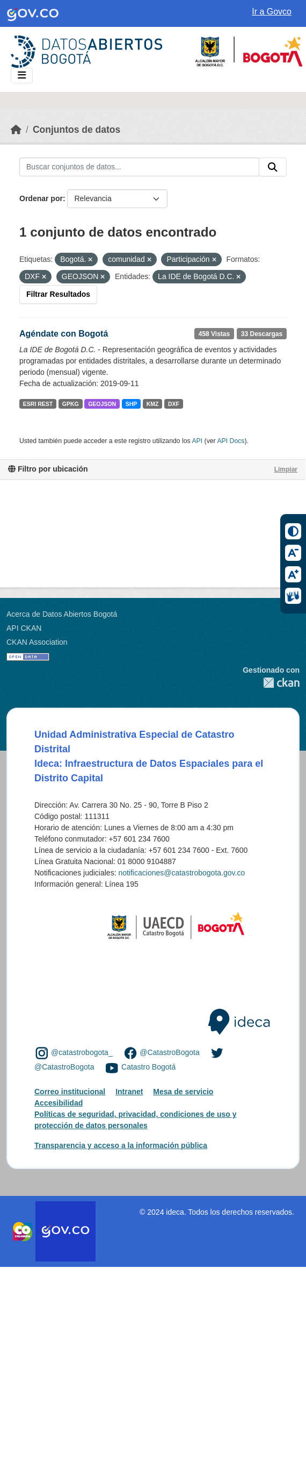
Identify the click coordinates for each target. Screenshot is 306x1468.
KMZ (153, 404)
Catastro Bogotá (148, 1067)
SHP (131, 404)
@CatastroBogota (170, 1052)
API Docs (230, 441)
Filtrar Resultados (58, 294)
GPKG (70, 404)
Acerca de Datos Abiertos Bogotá (61, 614)
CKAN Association (37, 642)
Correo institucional (69, 1091)
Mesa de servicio (183, 1091)
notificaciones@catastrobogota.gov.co (181, 872)
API (197, 441)
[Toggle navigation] (22, 75)
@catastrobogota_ (82, 1052)
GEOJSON (102, 404)
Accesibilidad (58, 1103)
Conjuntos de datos (76, 129)
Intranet (129, 1091)
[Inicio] (16, 129)
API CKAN (23, 628)
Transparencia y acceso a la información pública (120, 1145)
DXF (173, 404)
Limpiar (285, 469)
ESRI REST (38, 404)
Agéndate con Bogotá (63, 333)
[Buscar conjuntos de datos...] (139, 167)
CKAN (271, 682)
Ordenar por (41, 198)
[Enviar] (273, 167)
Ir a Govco (272, 11)
